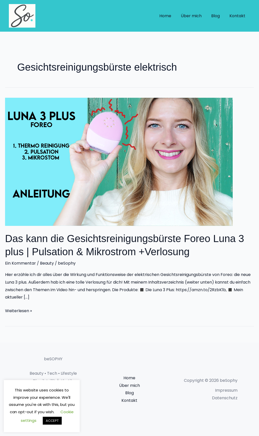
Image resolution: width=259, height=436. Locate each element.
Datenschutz (225, 398)
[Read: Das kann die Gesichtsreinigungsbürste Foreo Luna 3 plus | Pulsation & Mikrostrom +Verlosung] (119, 161)
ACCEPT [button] (52, 420)
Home (171, 16)
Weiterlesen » (18, 310)
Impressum (226, 390)
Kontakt (238, 16)
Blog (217, 16)
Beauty (47, 263)
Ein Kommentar (20, 263)
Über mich (195, 16)
